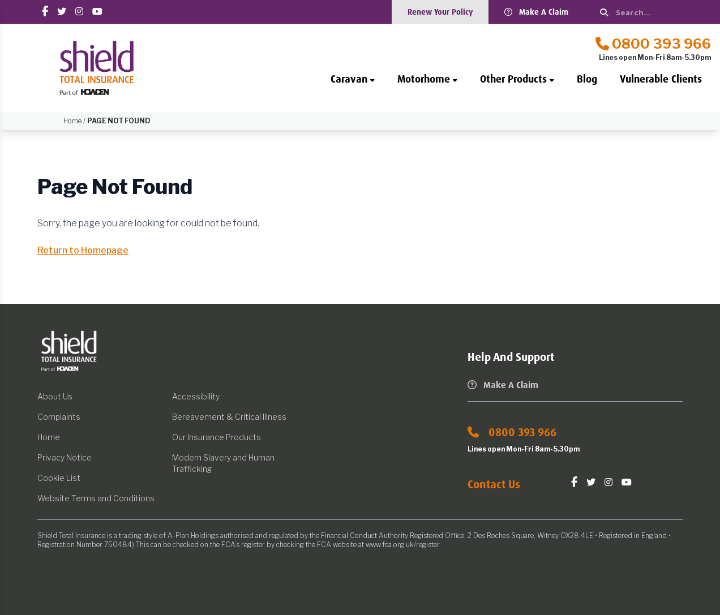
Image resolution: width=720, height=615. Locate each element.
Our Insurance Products (216, 437)
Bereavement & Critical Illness (229, 417)
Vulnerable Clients (661, 79)
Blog (587, 79)
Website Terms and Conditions (96, 498)
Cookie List (58, 478)
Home (48, 437)
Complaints (58, 417)
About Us (54, 396)
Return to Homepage (82, 250)
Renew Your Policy (440, 12)
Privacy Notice (64, 457)
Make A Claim (536, 12)
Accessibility (196, 396)
